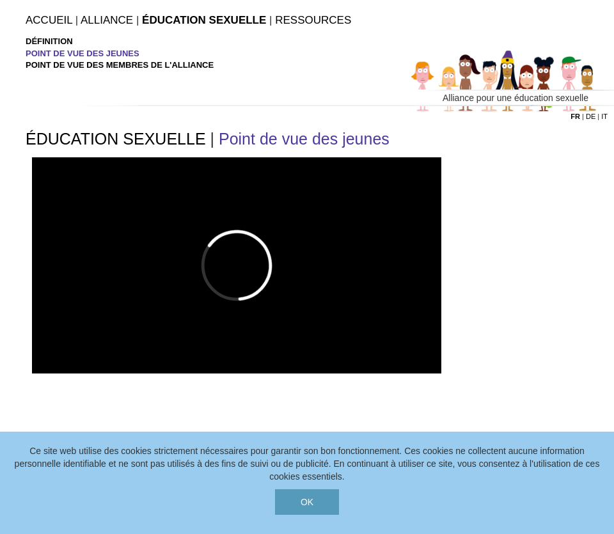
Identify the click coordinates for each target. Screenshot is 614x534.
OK (307, 502)
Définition (49, 41)
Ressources (313, 20)
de (590, 116)
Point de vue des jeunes (82, 53)
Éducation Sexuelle (204, 20)
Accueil (49, 20)
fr (575, 116)
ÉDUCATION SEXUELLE (116, 139)
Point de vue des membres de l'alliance (120, 65)
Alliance (107, 20)
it (604, 116)
